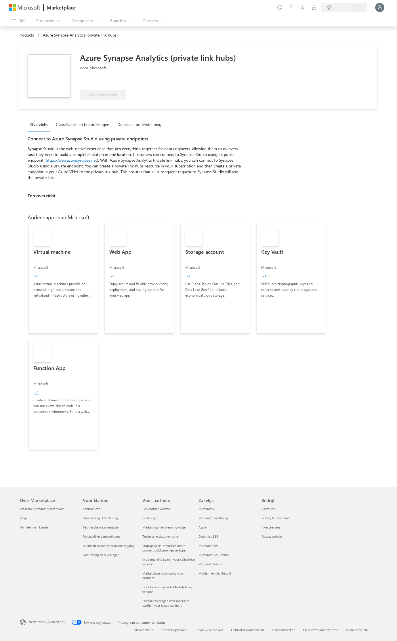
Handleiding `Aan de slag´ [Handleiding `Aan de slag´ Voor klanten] (101, 518)
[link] (63, 278)
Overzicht (39, 124)
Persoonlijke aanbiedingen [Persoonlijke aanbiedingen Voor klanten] (101, 536)
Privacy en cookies (209, 629)
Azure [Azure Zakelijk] (203, 527)
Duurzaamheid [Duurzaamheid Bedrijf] (272, 536)
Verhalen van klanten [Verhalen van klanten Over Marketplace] (34, 527)
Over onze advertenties (320, 629)
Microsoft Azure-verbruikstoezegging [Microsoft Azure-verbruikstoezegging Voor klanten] (108, 545)
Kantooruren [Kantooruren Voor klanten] (91, 509)
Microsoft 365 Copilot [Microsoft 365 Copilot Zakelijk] (214, 555)
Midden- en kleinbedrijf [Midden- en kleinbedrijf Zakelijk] (215, 573)
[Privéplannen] (314, 7)
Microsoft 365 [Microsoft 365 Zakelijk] (208, 545)
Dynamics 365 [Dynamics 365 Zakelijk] (208, 536)
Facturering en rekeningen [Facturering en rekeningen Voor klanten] (101, 555)
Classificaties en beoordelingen (82, 124)
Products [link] (26, 35)
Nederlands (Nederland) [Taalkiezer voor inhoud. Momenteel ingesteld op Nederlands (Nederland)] (46, 621)
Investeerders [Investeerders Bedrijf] (271, 527)
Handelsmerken (283, 629)
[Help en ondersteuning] (291, 7)
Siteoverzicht (143, 629)
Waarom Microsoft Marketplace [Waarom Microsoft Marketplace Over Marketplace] (42, 509)
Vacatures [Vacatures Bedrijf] (269, 509)
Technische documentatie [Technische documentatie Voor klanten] (101, 527)
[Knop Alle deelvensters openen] (18, 20)
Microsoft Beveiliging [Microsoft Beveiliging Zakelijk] (213, 518)
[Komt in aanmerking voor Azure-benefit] (103, 82)
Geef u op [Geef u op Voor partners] (149, 518)
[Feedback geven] (279, 7)
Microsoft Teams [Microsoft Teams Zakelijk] (210, 564)
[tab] (40, 124)
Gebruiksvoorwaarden (247, 629)
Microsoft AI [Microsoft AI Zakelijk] (207, 509)
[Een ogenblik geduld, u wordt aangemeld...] (380, 7)
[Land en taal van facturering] (344, 7)
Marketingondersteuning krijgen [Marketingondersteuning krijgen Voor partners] (164, 527)
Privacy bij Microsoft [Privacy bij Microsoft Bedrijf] (276, 518)
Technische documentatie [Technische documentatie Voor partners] (160, 536)
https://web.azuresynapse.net (71, 160)
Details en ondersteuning (139, 124)
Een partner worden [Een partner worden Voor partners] (156, 509)
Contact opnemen (174, 629)
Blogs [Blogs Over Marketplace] (23, 518)
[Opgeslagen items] (302, 7)
